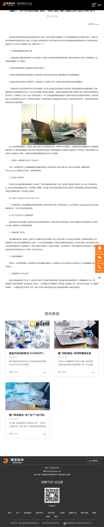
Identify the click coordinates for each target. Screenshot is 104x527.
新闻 (48, 516)
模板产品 (72, 513)
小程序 (62, 513)
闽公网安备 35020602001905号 (77, 523)
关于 (18, 513)
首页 (10, 513)
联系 (56, 516)
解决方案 (84, 513)
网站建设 (27, 513)
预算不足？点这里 (52, 482)
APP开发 (51, 513)
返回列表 (93, 24)
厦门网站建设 (16, 44)
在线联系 (94, 461)
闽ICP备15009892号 (50, 523)
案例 (94, 513)
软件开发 (39, 513)
